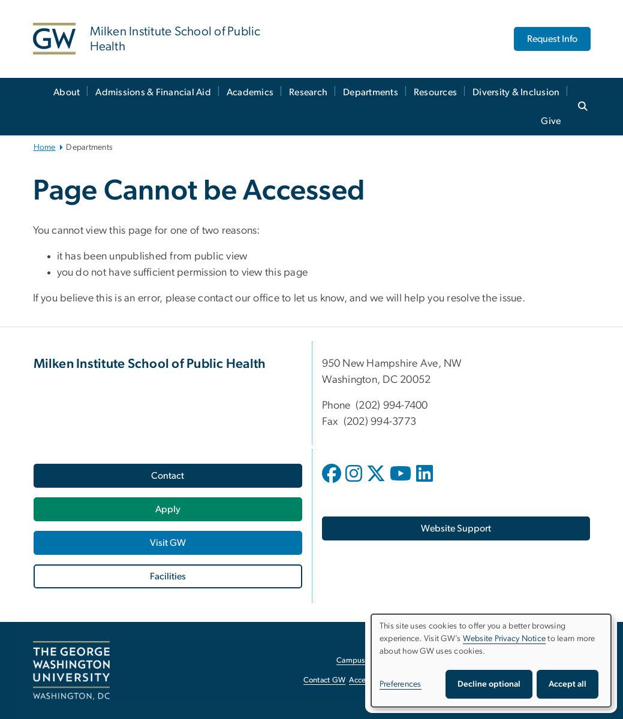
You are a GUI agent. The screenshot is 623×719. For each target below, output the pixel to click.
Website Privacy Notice (504, 639)
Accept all (567, 684)
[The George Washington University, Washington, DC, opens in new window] (71, 670)
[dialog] (491, 660)
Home (45, 147)
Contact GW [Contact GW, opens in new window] (324, 680)
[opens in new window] (333, 482)
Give (551, 121)
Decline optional (489, 684)
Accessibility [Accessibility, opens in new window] (370, 680)
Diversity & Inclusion (515, 92)
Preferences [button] (401, 684)
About (66, 92)
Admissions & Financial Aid (153, 92)
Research (308, 92)
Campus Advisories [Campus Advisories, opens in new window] (369, 660)
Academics (250, 92)
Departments (370, 92)
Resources (435, 92)
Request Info (552, 39)
